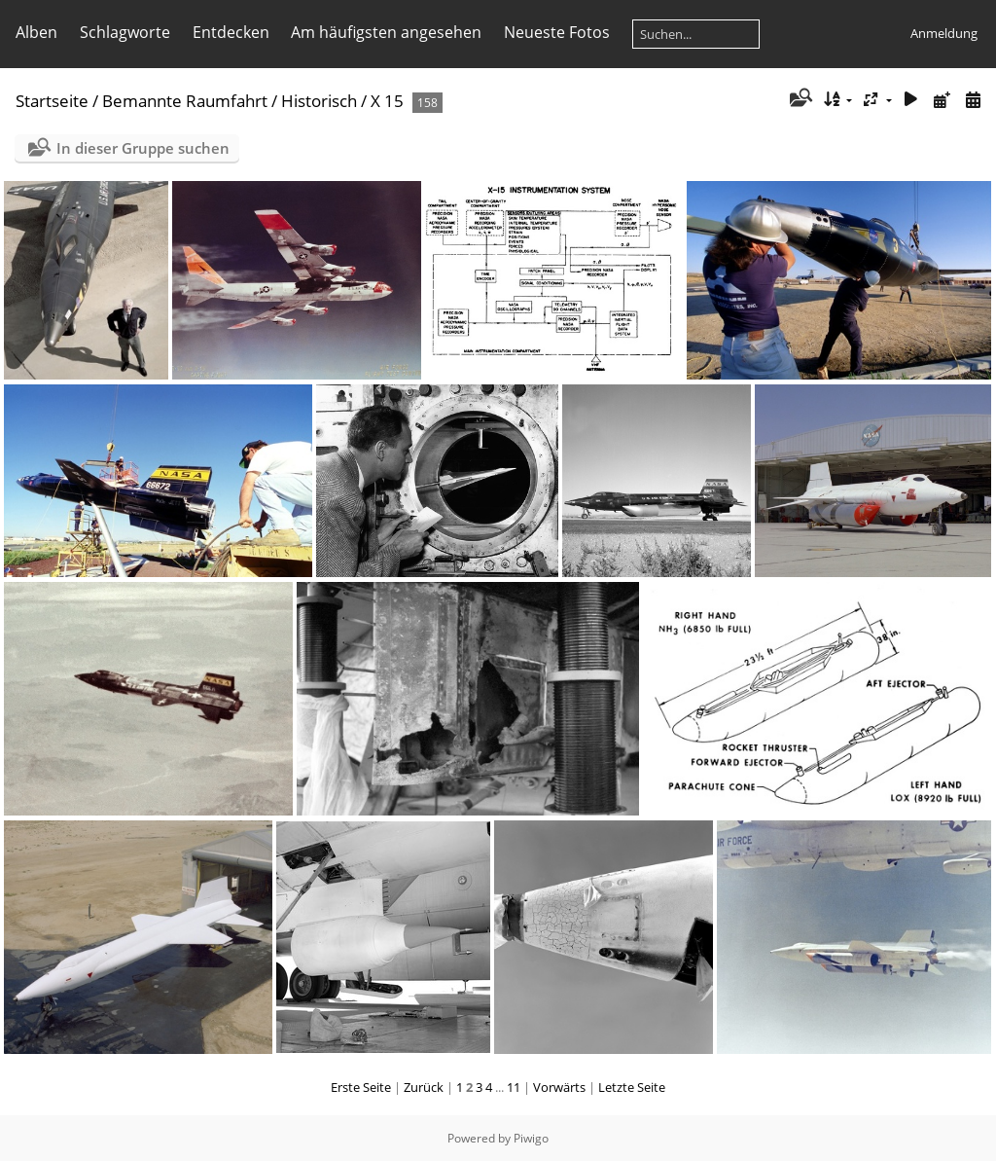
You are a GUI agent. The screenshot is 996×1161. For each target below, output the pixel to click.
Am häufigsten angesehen (386, 32)
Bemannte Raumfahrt (184, 101)
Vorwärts (559, 1087)
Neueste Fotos (557, 32)
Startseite (52, 101)
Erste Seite (361, 1087)
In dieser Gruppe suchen (143, 148)
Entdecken (231, 32)
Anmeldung (944, 33)
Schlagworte (125, 32)
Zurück (424, 1087)
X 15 (387, 101)
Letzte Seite (631, 1087)
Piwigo (531, 1138)
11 (513, 1087)
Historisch (319, 101)
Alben (36, 32)
